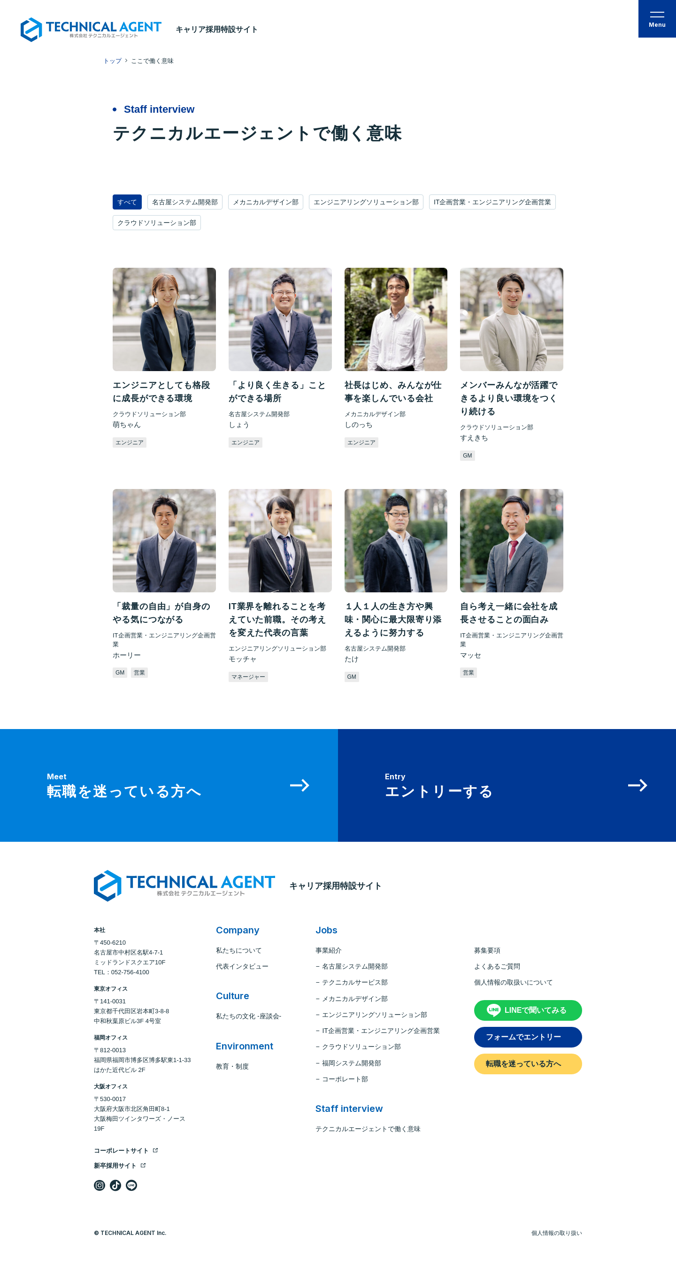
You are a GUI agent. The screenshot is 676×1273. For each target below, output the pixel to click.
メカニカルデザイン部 (266, 202)
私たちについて (239, 950)
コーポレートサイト (126, 1150)
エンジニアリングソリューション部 (366, 202)
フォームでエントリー (523, 1037)
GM (467, 455)
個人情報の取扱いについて (513, 982)
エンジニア (129, 442)
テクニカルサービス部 (355, 982)
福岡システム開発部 (351, 1063)
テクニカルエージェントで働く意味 (368, 1129)
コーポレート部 (345, 1079)
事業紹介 (328, 950)
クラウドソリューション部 (156, 222)
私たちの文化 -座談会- (248, 1016)
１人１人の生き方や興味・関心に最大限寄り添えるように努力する (393, 619)
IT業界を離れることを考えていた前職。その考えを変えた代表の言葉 (277, 619)
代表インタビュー (242, 966)
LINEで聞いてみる (536, 1010)
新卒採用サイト (120, 1165)
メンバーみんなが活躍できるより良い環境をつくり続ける (509, 398)
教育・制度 (232, 1066)
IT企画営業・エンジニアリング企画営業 (492, 202)
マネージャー (248, 677)
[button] (657, 19)
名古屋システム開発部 (185, 202)
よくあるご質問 (497, 966)
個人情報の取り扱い (556, 1233)
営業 (139, 672)
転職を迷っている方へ (523, 1064)
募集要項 (487, 950)
